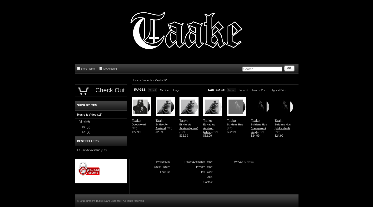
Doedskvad (139, 124)
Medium (164, 90)
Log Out (164, 172)
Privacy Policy (204, 166)
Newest (243, 90)
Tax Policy (207, 172)
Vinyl (158, 80)
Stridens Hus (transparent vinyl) (259, 128)
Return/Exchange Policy (198, 161)
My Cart (238, 161)
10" (86, 127)
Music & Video (89, 114)
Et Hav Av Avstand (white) (209, 128)
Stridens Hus (235, 124)
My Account (108, 68)
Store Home (86, 68)
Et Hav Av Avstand (88, 150)
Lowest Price (259, 90)
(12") (134, 128)
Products (147, 80)
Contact (208, 182)
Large (176, 90)
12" (165, 80)
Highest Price (278, 90)
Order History (161, 166)
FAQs (209, 177)
